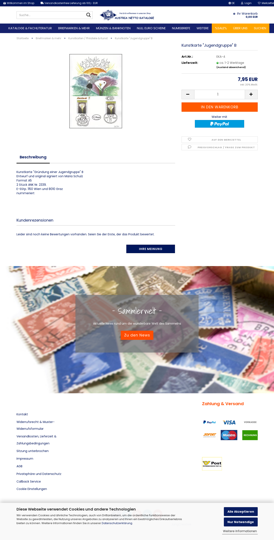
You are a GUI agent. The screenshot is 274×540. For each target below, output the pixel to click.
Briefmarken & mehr (74, 28)
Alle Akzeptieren (240, 511)
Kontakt (22, 414)
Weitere (203, 28)
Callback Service (29, 481)
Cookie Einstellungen (32, 489)
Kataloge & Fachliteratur (30, 28)
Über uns (240, 28)
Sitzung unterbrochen (33, 451)
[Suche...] (89, 15)
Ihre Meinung (150, 249)
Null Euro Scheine (151, 28)
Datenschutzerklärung (117, 523)
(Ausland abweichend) (231, 67)
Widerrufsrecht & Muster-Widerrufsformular (36, 425)
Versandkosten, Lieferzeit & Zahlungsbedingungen (36, 439)
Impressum (25, 458)
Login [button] (246, 3)
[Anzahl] (219, 94)
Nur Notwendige (240, 522)
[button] (231, 3)
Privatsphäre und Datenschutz (39, 474)
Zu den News (137, 335)
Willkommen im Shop (18, 3)
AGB (19, 466)
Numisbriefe (181, 28)
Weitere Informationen (240, 531)
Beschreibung (33, 157)
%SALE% (221, 28)
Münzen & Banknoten (113, 28)
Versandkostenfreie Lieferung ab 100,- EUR (69, 3)
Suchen (260, 28)
